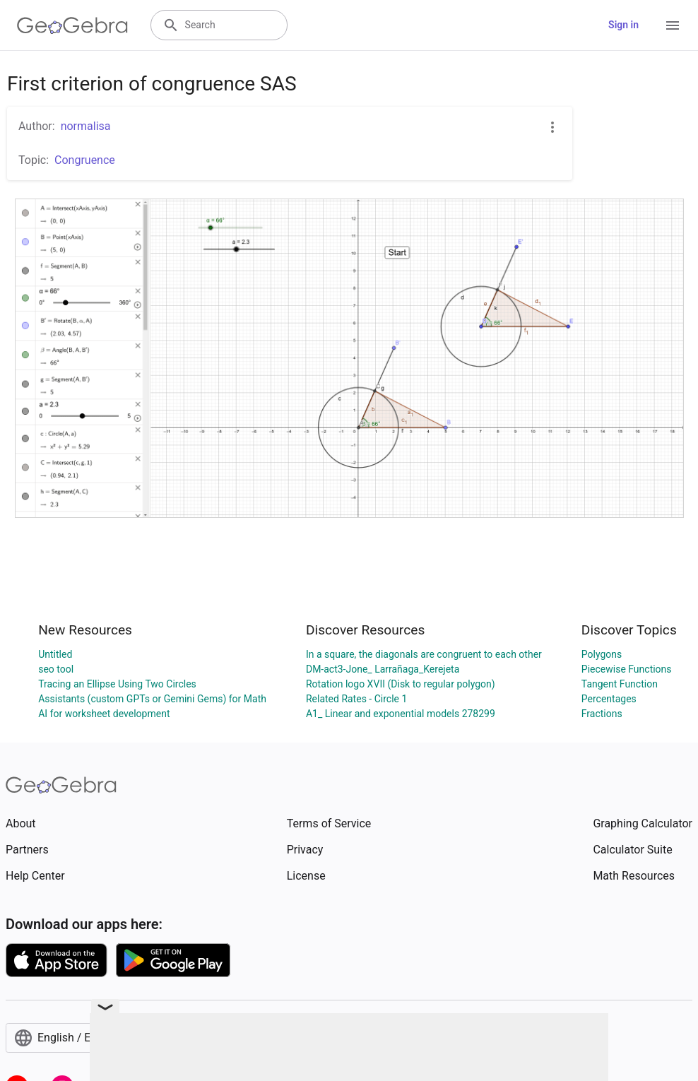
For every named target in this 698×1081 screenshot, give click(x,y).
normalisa (86, 126)
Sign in (623, 24)
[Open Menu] (672, 25)
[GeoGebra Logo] (72, 25)
